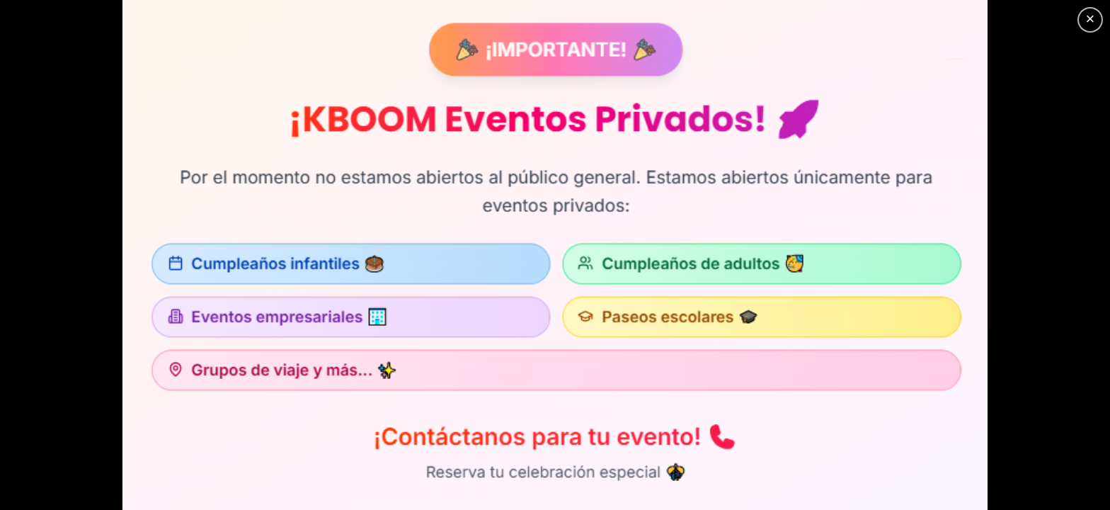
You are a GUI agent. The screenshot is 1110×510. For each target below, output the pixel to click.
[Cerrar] (1090, 20)
